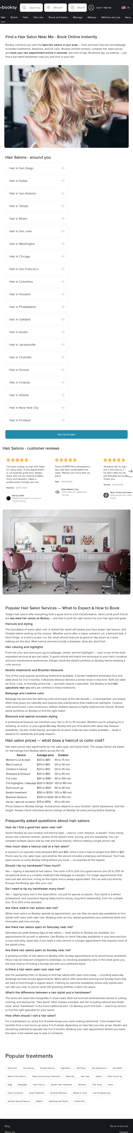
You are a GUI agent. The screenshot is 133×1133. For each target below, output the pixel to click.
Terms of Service (119, 1126)
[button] (31, 7)
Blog (7, 1126)
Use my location (67, 434)
